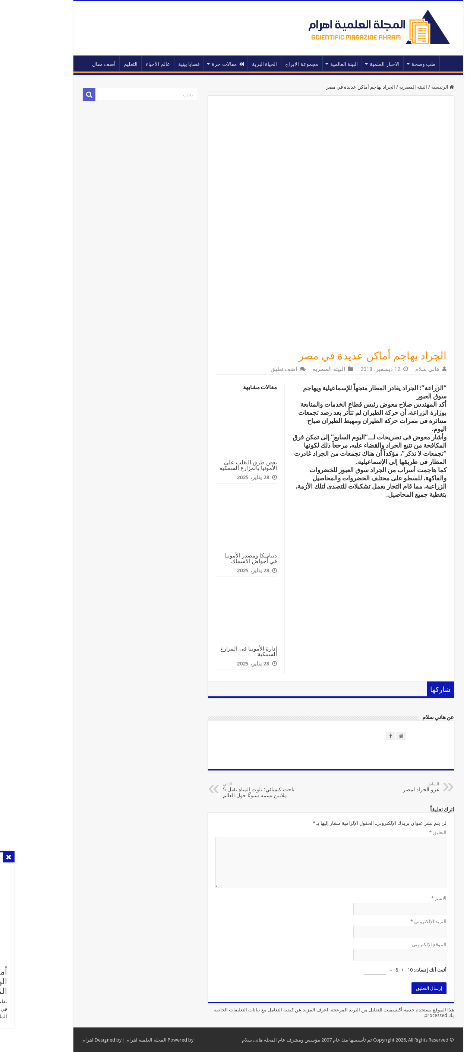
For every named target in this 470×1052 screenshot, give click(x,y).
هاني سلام (394, 369)
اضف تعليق (250, 369)
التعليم (97, 64)
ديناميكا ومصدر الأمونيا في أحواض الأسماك (217, 558)
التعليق (404, 832)
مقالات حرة (195, 64)
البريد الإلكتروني (395, 921)
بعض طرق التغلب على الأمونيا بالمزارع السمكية (215, 465)
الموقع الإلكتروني (396, 944)
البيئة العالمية (311, 64)
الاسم (405, 898)
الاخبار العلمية (351, 64)
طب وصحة (390, 64)
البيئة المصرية (380, 87)
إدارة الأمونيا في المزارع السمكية (215, 651)
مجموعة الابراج (268, 64)
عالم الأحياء (125, 64)
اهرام (54, 1040)
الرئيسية (416, 63)
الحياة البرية (231, 64)
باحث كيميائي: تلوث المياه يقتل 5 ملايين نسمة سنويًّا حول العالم (228, 790)
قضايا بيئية (156, 64)
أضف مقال (71, 64)
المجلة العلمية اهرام (113, 1040)
